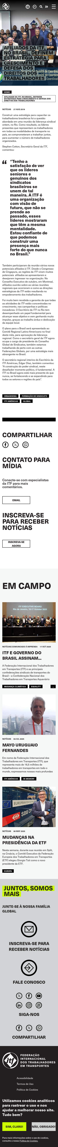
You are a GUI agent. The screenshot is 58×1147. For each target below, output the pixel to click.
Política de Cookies (27, 1089)
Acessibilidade (25, 1078)
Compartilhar (27, 435)
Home (7, 92)
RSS (38, 1005)
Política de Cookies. (28, 1142)
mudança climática (15, 686)
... (53, 686)
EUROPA (8, 871)
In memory (28, 778)
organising (10, 396)
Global (27, 401)
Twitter (19, 996)
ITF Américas (11, 401)
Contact (29, 969)
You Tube (38, 996)
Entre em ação (46, 6)
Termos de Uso (25, 1084)
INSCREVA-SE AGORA (16, 543)
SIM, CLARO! (14, 1128)
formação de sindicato (34, 396)
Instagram (29, 1005)
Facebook (29, 996)
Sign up (29, 931)
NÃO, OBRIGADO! (44, 1128)
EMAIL (16, 500)
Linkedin (19, 1005)
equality (36, 686)
